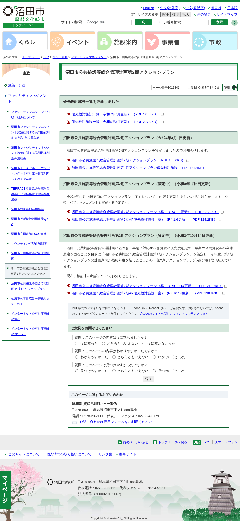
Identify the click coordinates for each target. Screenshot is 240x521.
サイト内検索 (71, 22)
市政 (46, 57)
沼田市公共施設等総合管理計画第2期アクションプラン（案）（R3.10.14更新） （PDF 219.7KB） (149, 286)
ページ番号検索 (169, 22)
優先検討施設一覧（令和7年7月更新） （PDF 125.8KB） (118, 114)
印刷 (227, 87)
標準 (175, 14)
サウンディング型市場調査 (29, 243)
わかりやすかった (94, 357)
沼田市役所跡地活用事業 (27, 209)
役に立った (89, 343)
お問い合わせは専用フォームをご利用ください (115, 422)
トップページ (31, 57)
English (148, 8)
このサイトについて (24, 454)
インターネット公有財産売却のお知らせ (30, 331)
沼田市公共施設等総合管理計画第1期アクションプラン (30, 286)
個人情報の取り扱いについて (69, 454)
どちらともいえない (122, 343)
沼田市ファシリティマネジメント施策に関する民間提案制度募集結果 (30, 153)
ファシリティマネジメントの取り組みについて (30, 114)
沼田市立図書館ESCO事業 (29, 234)
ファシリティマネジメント (89, 57)
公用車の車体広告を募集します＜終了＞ (30, 301)
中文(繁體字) (195, 8)
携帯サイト (127, 454)
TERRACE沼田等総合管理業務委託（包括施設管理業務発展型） (30, 194)
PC (206, 442)
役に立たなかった (161, 343)
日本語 (232, 8)
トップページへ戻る (172, 442)
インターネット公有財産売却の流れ (30, 316)
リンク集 (105, 454)
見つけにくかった (172, 371)
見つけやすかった (94, 371)
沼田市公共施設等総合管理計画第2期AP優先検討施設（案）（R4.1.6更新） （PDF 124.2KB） (146, 219)
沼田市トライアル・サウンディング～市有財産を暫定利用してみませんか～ (30, 173)
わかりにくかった (172, 357)
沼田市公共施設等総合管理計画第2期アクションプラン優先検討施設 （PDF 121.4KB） (141, 168)
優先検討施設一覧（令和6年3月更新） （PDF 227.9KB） (118, 122)
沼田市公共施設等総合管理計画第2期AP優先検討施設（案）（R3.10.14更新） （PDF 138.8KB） (148, 293)
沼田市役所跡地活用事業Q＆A (30, 221)
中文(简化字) (170, 8)
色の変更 (204, 14)
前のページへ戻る (136, 442)
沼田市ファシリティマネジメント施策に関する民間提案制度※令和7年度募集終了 (30, 132)
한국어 (216, 8)
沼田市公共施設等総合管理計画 (30, 255)
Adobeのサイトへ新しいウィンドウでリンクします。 (175, 313)
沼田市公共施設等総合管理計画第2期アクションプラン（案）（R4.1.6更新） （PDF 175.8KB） (148, 212)
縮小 (165, 14)
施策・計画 (60, 57)
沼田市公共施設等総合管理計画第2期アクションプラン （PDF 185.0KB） (130, 160)
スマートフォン (226, 442)
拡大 (185, 14)
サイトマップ (227, 14)
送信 (148, 379)
